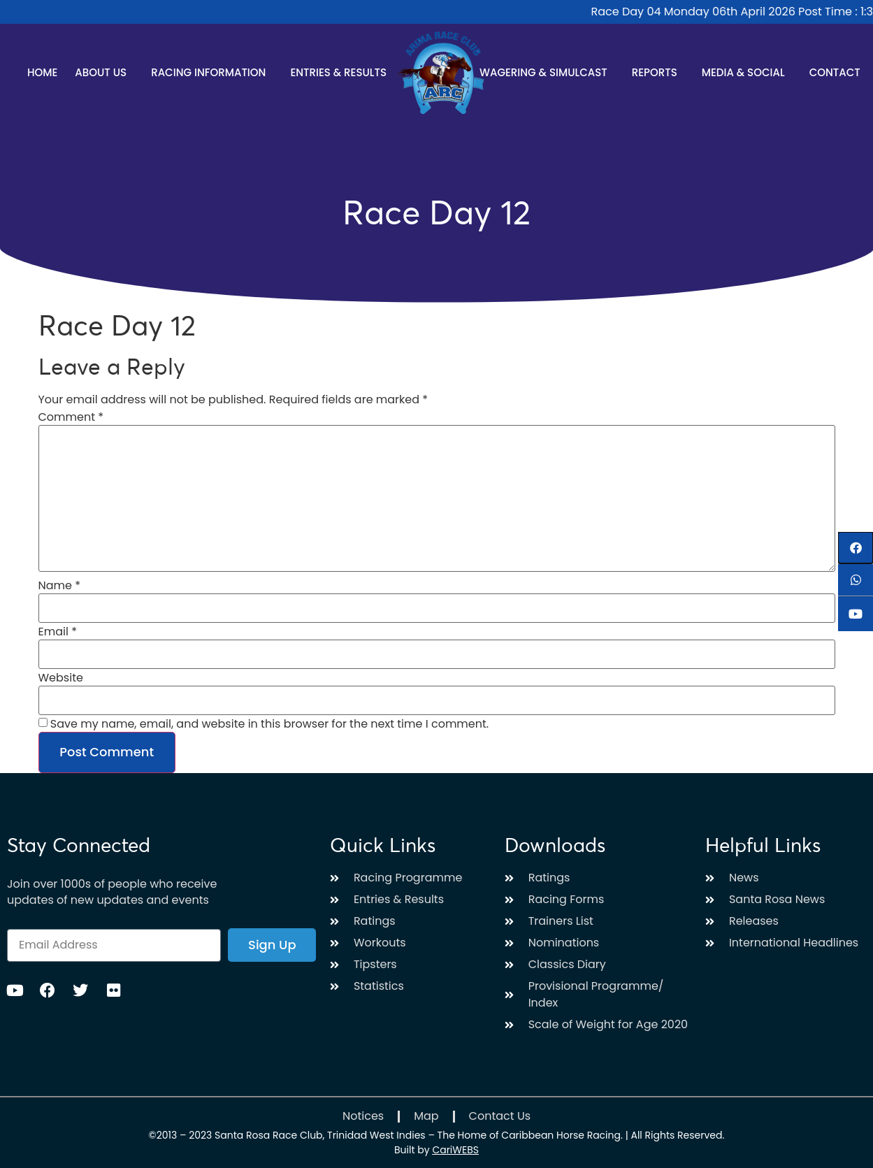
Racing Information (212, 72)
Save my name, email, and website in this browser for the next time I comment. (269, 724)
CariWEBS (455, 1150)
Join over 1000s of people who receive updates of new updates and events (112, 892)
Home (42, 72)
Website (60, 678)
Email (57, 631)
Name (59, 585)
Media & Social (747, 72)
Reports (658, 72)
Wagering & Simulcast (546, 72)
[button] (855, 547)
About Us (104, 72)
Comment (71, 417)
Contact (834, 72)
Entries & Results (342, 72)
